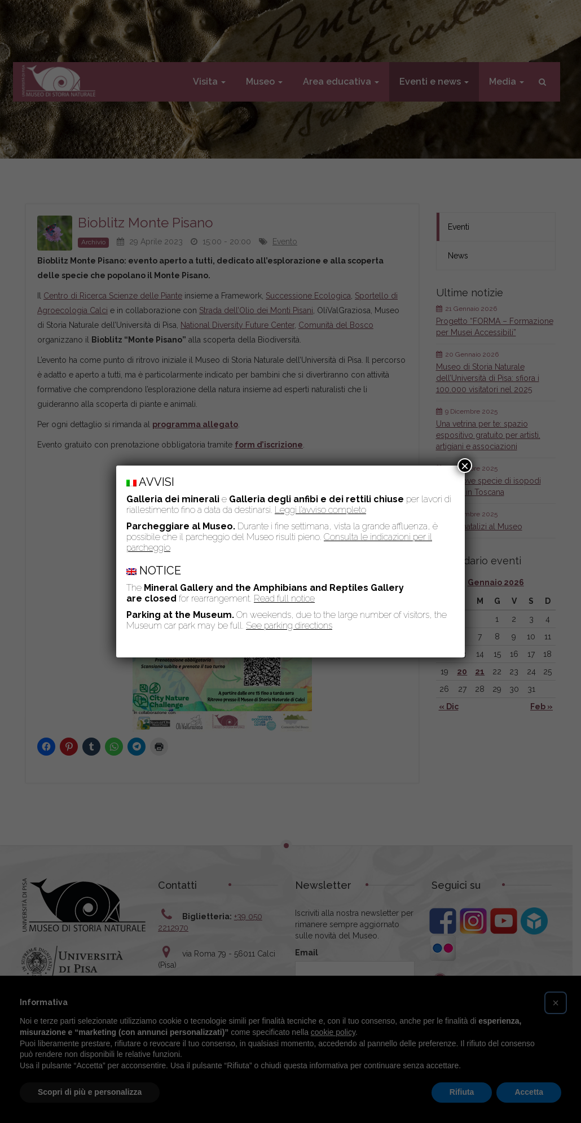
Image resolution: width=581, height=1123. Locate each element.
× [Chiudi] (465, 465)
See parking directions (289, 625)
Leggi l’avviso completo (320, 510)
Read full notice (284, 598)
